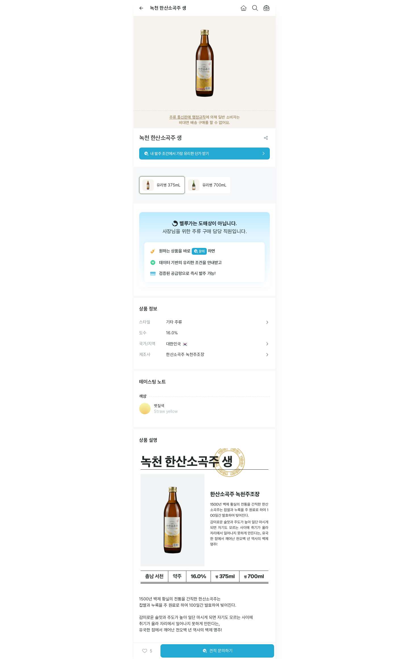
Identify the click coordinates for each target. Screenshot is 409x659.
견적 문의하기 (217, 651)
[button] (147, 651)
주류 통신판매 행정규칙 (187, 117)
